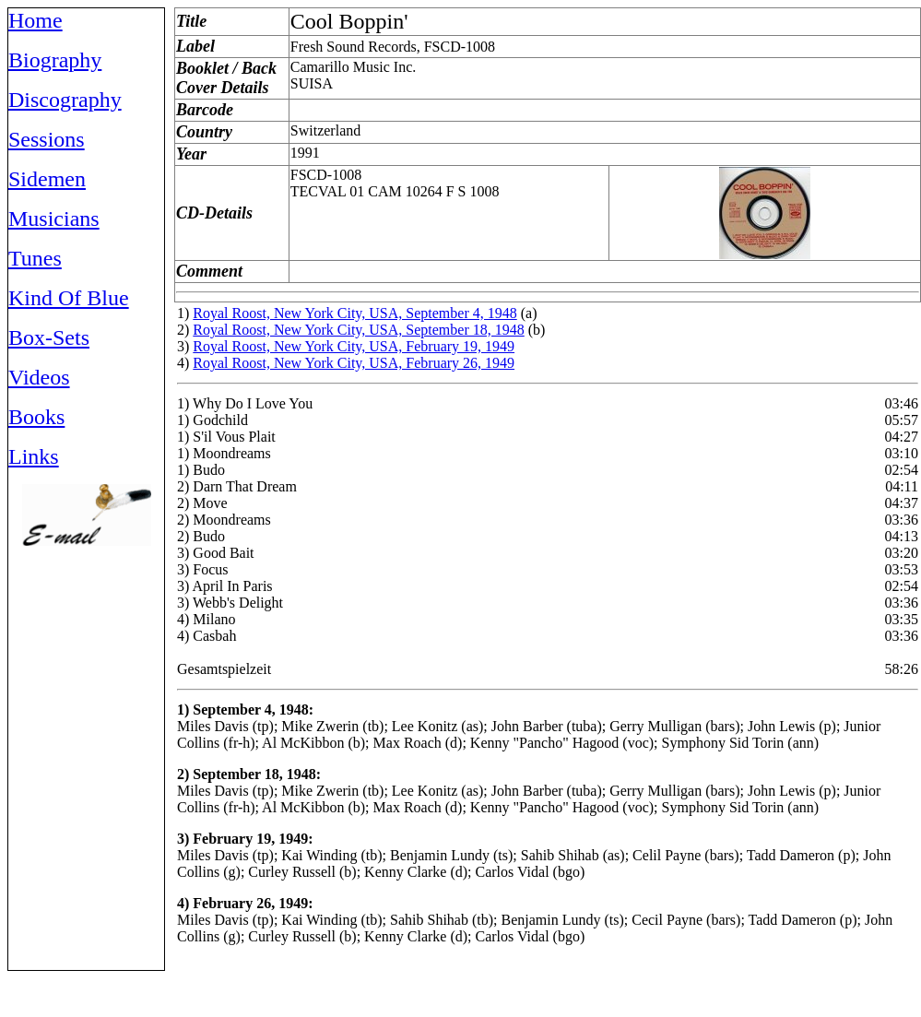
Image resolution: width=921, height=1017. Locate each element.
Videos (39, 377)
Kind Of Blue (68, 298)
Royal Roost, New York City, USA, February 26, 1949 (353, 363)
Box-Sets (48, 337)
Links (33, 456)
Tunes (35, 258)
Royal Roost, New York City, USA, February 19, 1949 (353, 346)
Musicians (54, 219)
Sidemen (47, 179)
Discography (65, 100)
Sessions (46, 139)
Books (36, 417)
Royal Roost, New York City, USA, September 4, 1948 (354, 313)
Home (35, 20)
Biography (54, 60)
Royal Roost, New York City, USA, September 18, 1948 (358, 329)
